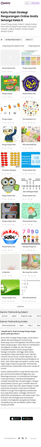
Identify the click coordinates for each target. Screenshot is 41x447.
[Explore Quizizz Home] (5, 3)
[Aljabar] (14, 316)
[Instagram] (26, 438)
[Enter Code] (35, 3)
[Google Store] (27, 418)
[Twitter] (19, 438)
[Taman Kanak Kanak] (8, 325)
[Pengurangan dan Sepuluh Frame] (13, 45)
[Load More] (20, 306)
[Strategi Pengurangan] (13, 39)
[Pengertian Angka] (26, 316)
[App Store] (15, 418)
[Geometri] (4, 316)
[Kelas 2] (30, 325)
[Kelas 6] (29, 39)
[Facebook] (23, 438)
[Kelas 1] (22, 325)
